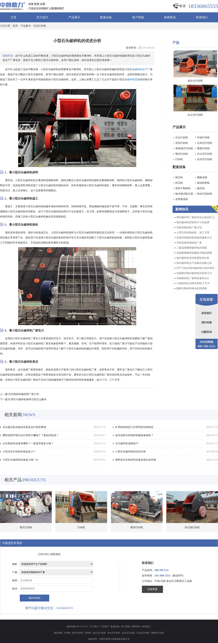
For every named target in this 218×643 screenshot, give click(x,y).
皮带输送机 (181, 199)
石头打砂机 (39, 25)
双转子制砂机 (183, 188)
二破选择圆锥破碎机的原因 (191, 247)
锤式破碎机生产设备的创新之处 (194, 263)
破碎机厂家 (31, 330)
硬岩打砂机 (136, 527)
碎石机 (179, 183)
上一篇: (4, 394)
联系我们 (202, 17)
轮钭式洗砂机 (204, 193)
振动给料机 (203, 183)
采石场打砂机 (192, 527)
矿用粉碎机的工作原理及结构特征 (134, 427)
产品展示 (74, 17)
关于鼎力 (42, 17)
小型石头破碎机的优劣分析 (130, 451)
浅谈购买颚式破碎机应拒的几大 (194, 273)
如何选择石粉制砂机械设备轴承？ (134, 435)
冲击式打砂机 (113, 633)
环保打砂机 (203, 137)
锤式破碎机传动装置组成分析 (192, 258)
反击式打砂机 (204, 159)
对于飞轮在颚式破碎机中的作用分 (195, 268)
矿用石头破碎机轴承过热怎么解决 (27, 399)
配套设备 (106, 17)
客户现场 (138, 17)
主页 (13, 17)
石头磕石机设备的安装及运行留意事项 (24, 427)
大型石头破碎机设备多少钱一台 (20, 459)
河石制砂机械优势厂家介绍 (23, 394)
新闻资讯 (170, 17)
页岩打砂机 (181, 143)
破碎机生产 (141, 69)
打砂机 (179, 159)
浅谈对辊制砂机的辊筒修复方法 (194, 237)
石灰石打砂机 (204, 143)
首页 (15, 25)
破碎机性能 (133, 79)
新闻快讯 (181, 209)
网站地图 (58, 633)
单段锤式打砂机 (184, 148)
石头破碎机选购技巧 (126, 443)
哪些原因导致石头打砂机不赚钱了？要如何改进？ (31, 435)
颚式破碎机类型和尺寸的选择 (192, 222)
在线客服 (152, 589)
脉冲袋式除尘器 (184, 193)
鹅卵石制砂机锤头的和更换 (191, 288)
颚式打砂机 (181, 153)
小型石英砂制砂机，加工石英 (192, 232)
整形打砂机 (203, 148)
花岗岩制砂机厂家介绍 (189, 227)
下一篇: (4, 399)
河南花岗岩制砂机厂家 (189, 242)
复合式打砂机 (99, 633)
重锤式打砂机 (157, 633)
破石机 (201, 188)
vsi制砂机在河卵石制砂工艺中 (193, 283)
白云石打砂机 (204, 153)
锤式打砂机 (77, 633)
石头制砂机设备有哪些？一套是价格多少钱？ (28, 443)
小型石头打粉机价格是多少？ (19, 451)
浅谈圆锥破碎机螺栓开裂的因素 (194, 253)
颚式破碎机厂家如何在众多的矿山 (195, 217)
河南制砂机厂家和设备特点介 (192, 278)
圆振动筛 (202, 177)
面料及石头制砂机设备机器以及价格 (135, 459)
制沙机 (179, 177)
